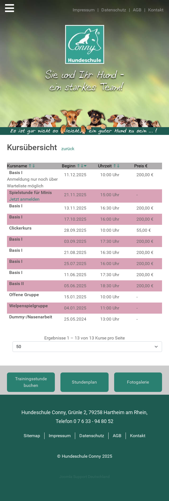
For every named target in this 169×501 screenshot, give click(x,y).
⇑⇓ (31, 165)
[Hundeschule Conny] (84, 44)
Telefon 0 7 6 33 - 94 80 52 (84, 421)
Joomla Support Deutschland (84, 476)
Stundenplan (84, 382)
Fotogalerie (138, 382)
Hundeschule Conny (82, 456)
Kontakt (155, 9)
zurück (67, 148)
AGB (137, 9)
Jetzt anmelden (24, 199)
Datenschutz (113, 9)
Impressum (84, 9)
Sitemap (32, 435)
